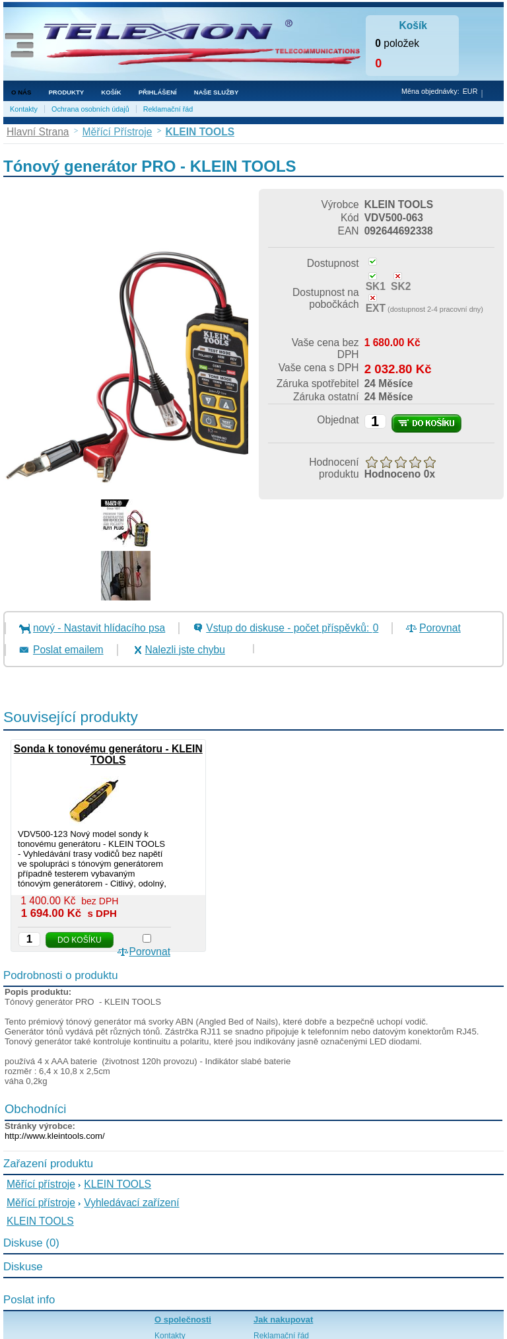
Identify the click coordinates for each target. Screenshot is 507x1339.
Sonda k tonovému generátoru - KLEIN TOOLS (108, 754)
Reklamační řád (168, 109)
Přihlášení (158, 92)
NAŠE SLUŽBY (216, 92)
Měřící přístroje (41, 1184)
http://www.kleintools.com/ (55, 1136)
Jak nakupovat (283, 1319)
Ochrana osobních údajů (90, 109)
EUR (470, 91)
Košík (111, 92)
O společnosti (182, 1319)
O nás (21, 92)
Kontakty (24, 109)
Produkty (66, 92)
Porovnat (439, 627)
